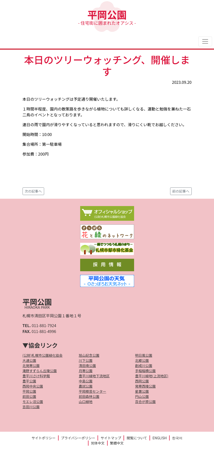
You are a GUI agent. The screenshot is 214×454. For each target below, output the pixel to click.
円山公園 (142, 396)
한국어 (177, 437)
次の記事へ (33, 191)
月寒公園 (85, 370)
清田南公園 (87, 365)
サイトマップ (111, 437)
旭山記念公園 (89, 355)
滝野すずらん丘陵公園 (40, 370)
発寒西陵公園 (145, 386)
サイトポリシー (44, 437)
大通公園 (29, 360)
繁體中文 (117, 443)
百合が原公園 (145, 401)
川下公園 (85, 360)
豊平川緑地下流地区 (94, 375)
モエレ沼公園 (33, 401)
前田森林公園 (89, 396)
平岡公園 (107, 16)
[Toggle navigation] (205, 41)
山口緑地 (85, 401)
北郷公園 (142, 360)
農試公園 (85, 386)
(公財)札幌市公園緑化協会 (43, 355)
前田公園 (29, 396)
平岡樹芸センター (92, 391)
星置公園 (142, 391)
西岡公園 (142, 381)
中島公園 (85, 381)
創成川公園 (143, 365)
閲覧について (136, 437)
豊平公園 (29, 381)
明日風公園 (143, 355)
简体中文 (98, 443)
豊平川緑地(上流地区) (151, 375)
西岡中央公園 (33, 386)
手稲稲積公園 (145, 370)
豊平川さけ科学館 (36, 375)
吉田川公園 (31, 406)
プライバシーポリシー (78, 437)
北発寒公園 (31, 365)
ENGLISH (159, 437)
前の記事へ (180, 191)
